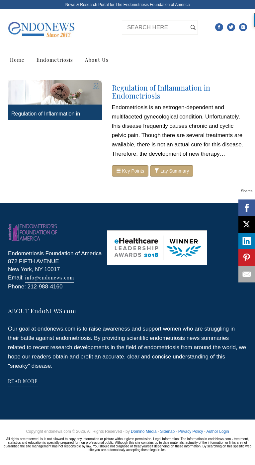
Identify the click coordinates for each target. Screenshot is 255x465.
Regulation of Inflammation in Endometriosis (161, 92)
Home (17, 59)
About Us (97, 59)
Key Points (130, 171)
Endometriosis (55, 59)
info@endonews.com (49, 277)
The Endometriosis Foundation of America (153, 4)
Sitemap (167, 431)
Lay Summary (171, 171)
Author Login (218, 431)
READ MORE (23, 381)
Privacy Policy (190, 431)
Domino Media (143, 431)
